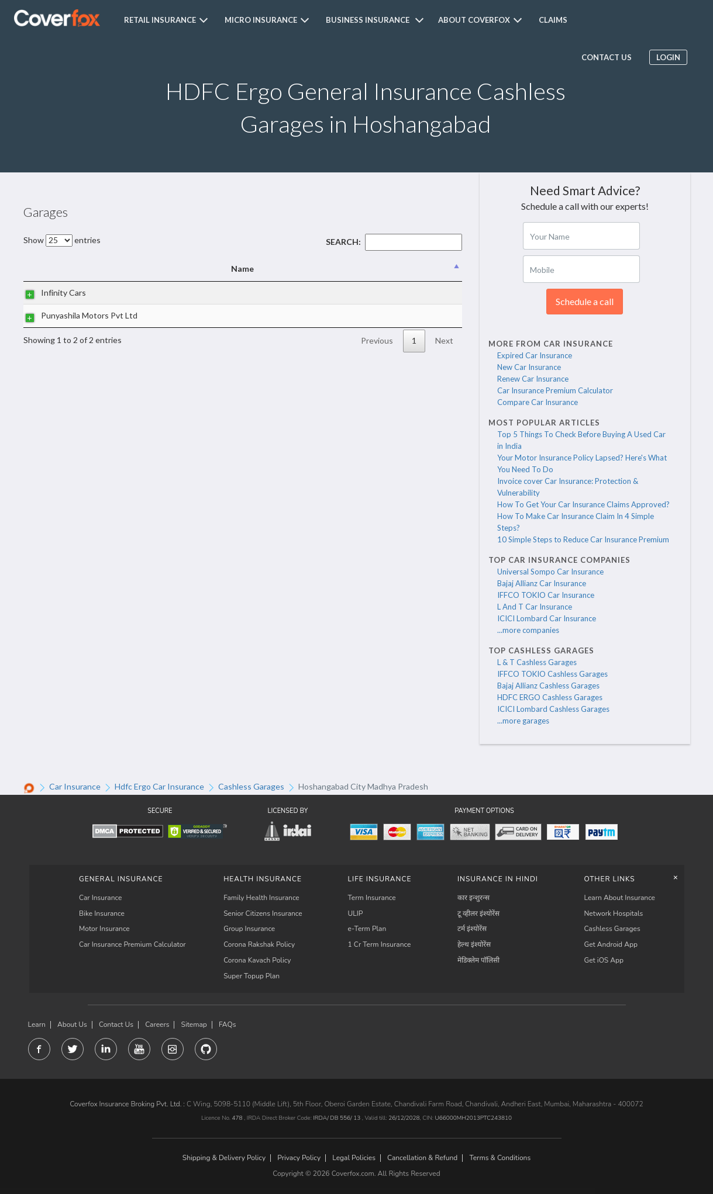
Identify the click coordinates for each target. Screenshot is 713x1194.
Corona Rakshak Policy (259, 944)
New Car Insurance (529, 367)
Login (667, 57)
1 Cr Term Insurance (379, 944)
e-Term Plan (367, 928)
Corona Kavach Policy (257, 960)
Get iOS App (604, 960)
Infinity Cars (51, 299)
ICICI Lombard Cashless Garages (553, 709)
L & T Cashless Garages (537, 662)
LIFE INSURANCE (380, 879)
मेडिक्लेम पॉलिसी (478, 960)
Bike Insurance (102, 913)
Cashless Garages (612, 928)
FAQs (227, 1025)
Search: (394, 242)
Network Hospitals (613, 913)
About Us (72, 1025)
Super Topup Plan (251, 976)
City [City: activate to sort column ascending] (365, 269)
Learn (37, 1025)
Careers (157, 1025)
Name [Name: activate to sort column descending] (69, 269)
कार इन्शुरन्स (473, 897)
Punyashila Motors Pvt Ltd (63, 335)
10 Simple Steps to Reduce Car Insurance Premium (583, 539)
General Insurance (121, 879)
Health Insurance (262, 879)
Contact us (605, 57)
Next (444, 367)
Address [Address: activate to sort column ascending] (225, 269)
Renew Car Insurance (533, 378)
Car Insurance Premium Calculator (555, 390)
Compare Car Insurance (537, 402)
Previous (377, 367)
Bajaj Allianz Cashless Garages (548, 685)
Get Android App (611, 944)
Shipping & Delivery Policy (224, 1158)
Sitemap (194, 1025)
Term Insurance (372, 897)
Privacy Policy (299, 1158)
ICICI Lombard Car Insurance (546, 618)
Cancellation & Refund (422, 1158)
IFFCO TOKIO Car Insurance (545, 595)
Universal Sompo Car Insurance (550, 571)
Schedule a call (585, 301)
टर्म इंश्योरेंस (472, 928)
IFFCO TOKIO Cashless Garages (552, 674)
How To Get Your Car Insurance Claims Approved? (583, 504)
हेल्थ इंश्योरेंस (474, 944)
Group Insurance (249, 928)
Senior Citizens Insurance (262, 913)
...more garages (523, 720)
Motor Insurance (104, 928)
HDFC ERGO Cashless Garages (549, 697)
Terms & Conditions (500, 1158)
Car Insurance (100, 897)
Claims (553, 20)
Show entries (62, 240)
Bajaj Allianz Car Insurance (541, 583)
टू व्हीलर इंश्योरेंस (478, 913)
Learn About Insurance (620, 897)
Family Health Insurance (261, 897)
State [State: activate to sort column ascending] (429, 269)
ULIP (355, 913)
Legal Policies (354, 1158)
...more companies (528, 630)
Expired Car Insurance (534, 355)
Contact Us (116, 1025)
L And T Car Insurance (534, 606)
